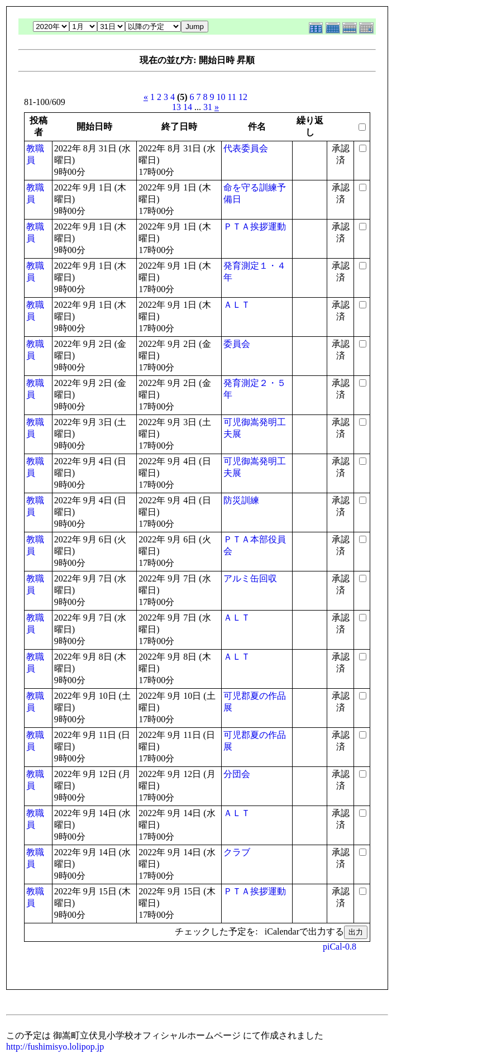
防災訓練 (241, 500)
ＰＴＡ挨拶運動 (254, 226)
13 (176, 107)
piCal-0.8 (339, 946)
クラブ (236, 852)
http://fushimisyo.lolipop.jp (55, 1046)
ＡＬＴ (236, 304)
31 (207, 107)
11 (232, 97)
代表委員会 (245, 148)
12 (242, 97)
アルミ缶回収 (250, 578)
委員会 (236, 344)
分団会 (236, 774)
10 (221, 97)
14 (187, 107)
